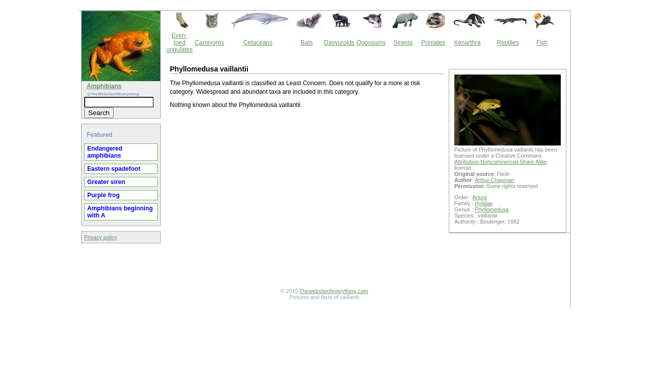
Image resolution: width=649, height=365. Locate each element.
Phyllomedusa (492, 209)
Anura (480, 197)
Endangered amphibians (104, 152)
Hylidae (484, 203)
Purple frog (103, 195)
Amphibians (104, 86)
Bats (307, 42)
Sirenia (402, 42)
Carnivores (209, 42)
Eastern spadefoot (113, 168)
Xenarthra (467, 42)
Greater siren (106, 182)
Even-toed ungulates (179, 42)
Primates (433, 42)
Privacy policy (100, 237)
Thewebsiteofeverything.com (333, 291)
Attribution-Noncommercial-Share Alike (500, 162)
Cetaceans (257, 42)
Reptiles (508, 42)
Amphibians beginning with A (120, 212)
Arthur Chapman (494, 180)
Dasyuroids (339, 42)
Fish (542, 42)
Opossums (370, 42)
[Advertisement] (307, 200)
